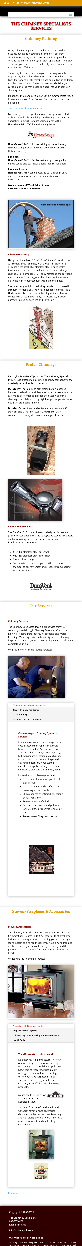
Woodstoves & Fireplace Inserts (28, 1026)
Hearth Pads (19, 1040)
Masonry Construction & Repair (28, 719)
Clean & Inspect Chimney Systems (29, 705)
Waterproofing (20, 714)
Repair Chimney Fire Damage (27, 710)
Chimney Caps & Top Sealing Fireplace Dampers (36, 1035)
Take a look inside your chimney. (25, 108)
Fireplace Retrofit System (25, 1030)
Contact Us (13, 1193)
